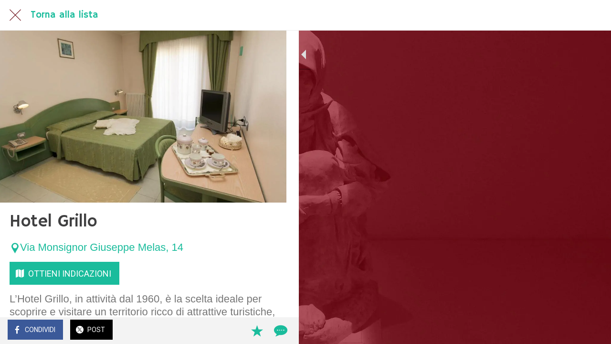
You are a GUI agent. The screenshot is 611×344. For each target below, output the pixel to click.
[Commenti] (267, 330)
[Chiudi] (15, 15)
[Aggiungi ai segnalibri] (244, 330)
